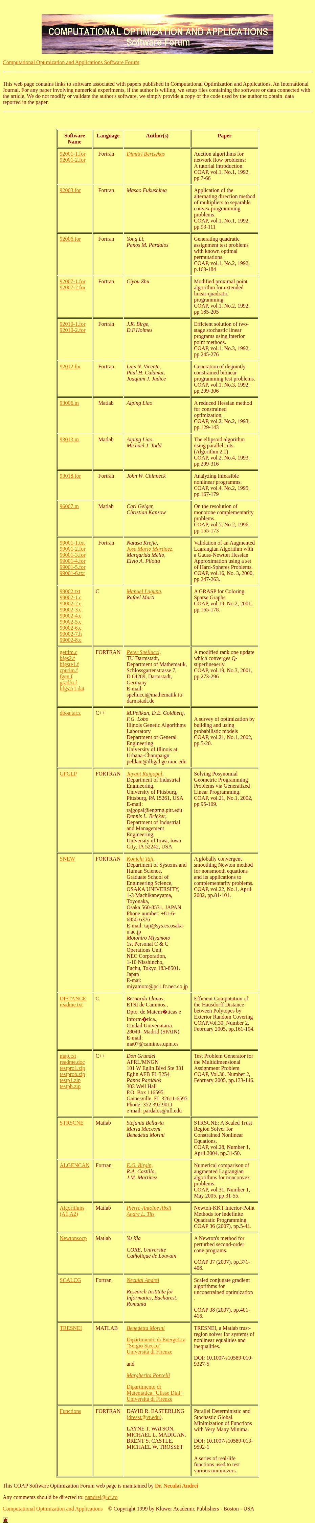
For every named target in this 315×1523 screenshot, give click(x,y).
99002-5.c (71, 622)
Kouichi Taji (140, 859)
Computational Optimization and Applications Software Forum (71, 62)
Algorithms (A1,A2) (72, 1211)
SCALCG (70, 1280)
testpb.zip (70, 1086)
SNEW (67, 859)
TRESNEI (71, 1328)
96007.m (69, 506)
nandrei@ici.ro (101, 1497)
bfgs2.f (67, 658)
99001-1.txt (72, 543)
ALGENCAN (75, 1165)
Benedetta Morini (145, 1328)
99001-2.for (73, 549)
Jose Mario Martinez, (150, 549)
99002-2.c (71, 603)
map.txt (68, 1056)
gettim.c (68, 652)
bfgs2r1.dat (72, 688)
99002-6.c (71, 628)
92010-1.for (73, 324)
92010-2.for (73, 330)
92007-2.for (73, 287)
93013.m (69, 439)
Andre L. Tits (141, 1214)
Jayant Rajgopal (144, 774)
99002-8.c (71, 640)
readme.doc (72, 1062)
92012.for (70, 366)
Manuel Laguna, (144, 591)
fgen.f (66, 676)
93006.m (69, 403)
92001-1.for (73, 154)
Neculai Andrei (143, 1280)
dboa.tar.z (70, 713)
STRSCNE (72, 1123)
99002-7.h (71, 634)
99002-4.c (71, 616)
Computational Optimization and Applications (53, 1509)
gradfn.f (68, 682)
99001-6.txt (72, 573)
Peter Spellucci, (144, 652)
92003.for (70, 190)
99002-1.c (71, 597)
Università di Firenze (149, 1352)
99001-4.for (73, 561)
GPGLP (68, 774)
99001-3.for (73, 555)
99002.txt (70, 591)
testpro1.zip (72, 1068)
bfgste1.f (69, 664)
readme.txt (71, 1004)
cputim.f (69, 670)
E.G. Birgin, (140, 1165)
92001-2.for (73, 160)
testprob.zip (72, 1074)
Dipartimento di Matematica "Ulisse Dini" (154, 1390)
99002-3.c (71, 609)
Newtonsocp (73, 1238)
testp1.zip (70, 1080)
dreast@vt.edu (144, 1417)
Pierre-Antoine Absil (149, 1208)
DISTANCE (73, 998)
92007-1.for (73, 281)
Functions (70, 1411)
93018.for (70, 476)
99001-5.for (73, 567)
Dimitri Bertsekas (146, 154)
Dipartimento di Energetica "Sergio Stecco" (156, 1342)
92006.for (70, 239)
